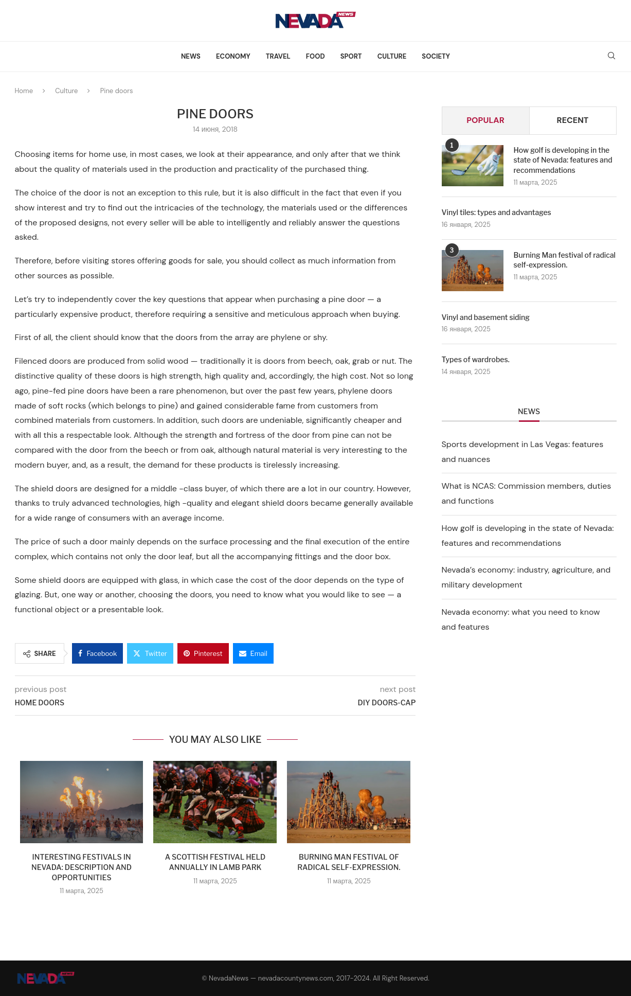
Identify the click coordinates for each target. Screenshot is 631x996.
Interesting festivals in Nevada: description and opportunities (81, 866)
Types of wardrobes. (476, 359)
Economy (233, 56)
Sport (351, 56)
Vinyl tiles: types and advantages (496, 212)
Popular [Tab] (485, 120)
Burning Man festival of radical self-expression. (565, 260)
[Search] (611, 56)
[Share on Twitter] (150, 653)
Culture (392, 56)
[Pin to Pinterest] (203, 653)
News (191, 56)
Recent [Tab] (573, 120)
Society (436, 56)
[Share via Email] (253, 653)
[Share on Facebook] (97, 653)
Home (24, 90)
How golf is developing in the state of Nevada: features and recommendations (563, 160)
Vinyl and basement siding (486, 317)
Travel (278, 56)
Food (315, 56)
